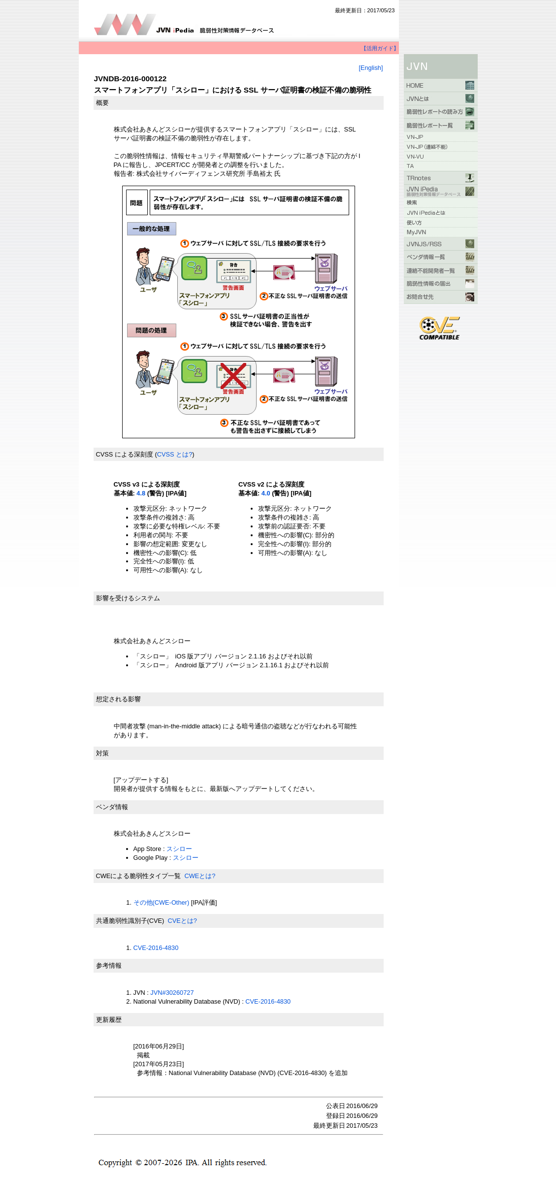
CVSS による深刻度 (124, 454)
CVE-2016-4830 (156, 947)
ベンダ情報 (112, 807)
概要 (102, 102)
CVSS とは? (175, 454)
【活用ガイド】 (380, 48)
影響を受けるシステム (128, 598)
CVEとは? (181, 920)
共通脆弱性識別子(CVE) (130, 920)
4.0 (266, 493)
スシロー (180, 848)
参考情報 (109, 965)
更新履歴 (109, 1019)
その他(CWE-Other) (161, 902)
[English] (371, 67)
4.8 (140, 493)
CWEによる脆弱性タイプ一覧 (138, 876)
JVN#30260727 (172, 992)
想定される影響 (118, 699)
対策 (102, 753)
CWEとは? (199, 876)
